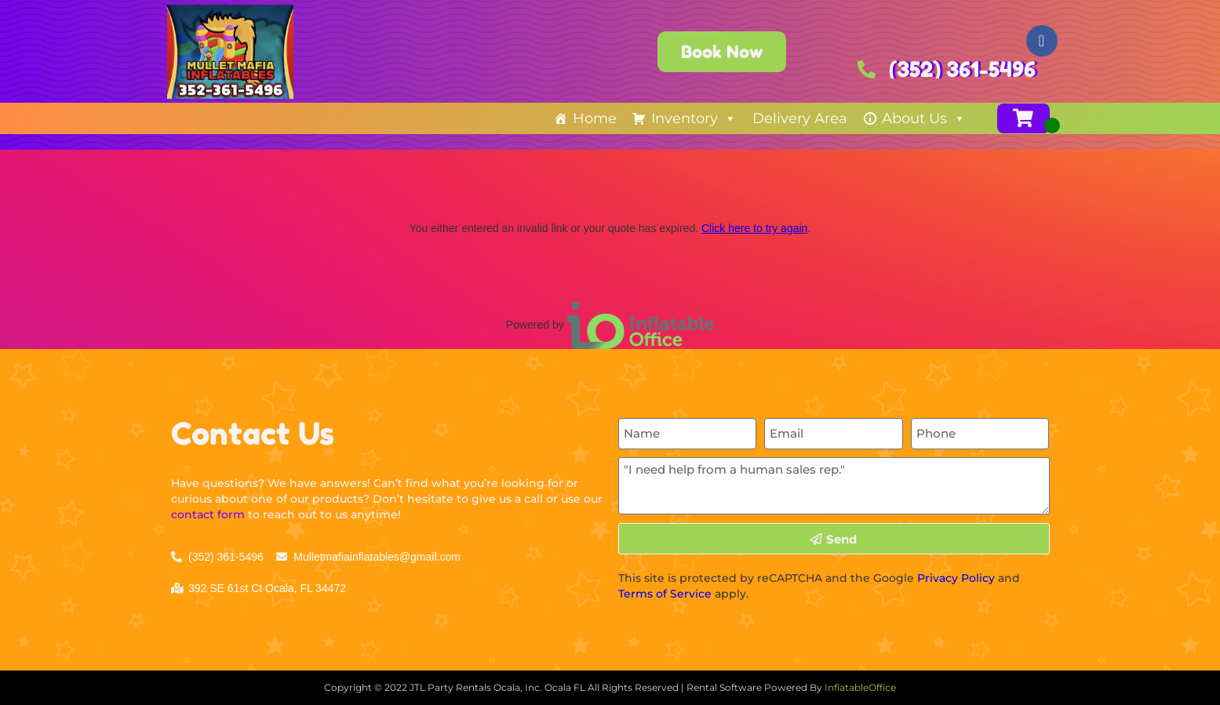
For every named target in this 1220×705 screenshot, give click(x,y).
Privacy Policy (956, 578)
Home (595, 118)
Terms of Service (665, 594)
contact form (208, 514)
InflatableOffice (860, 687)
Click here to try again (754, 228)
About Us (924, 118)
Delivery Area (799, 118)
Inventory (694, 118)
